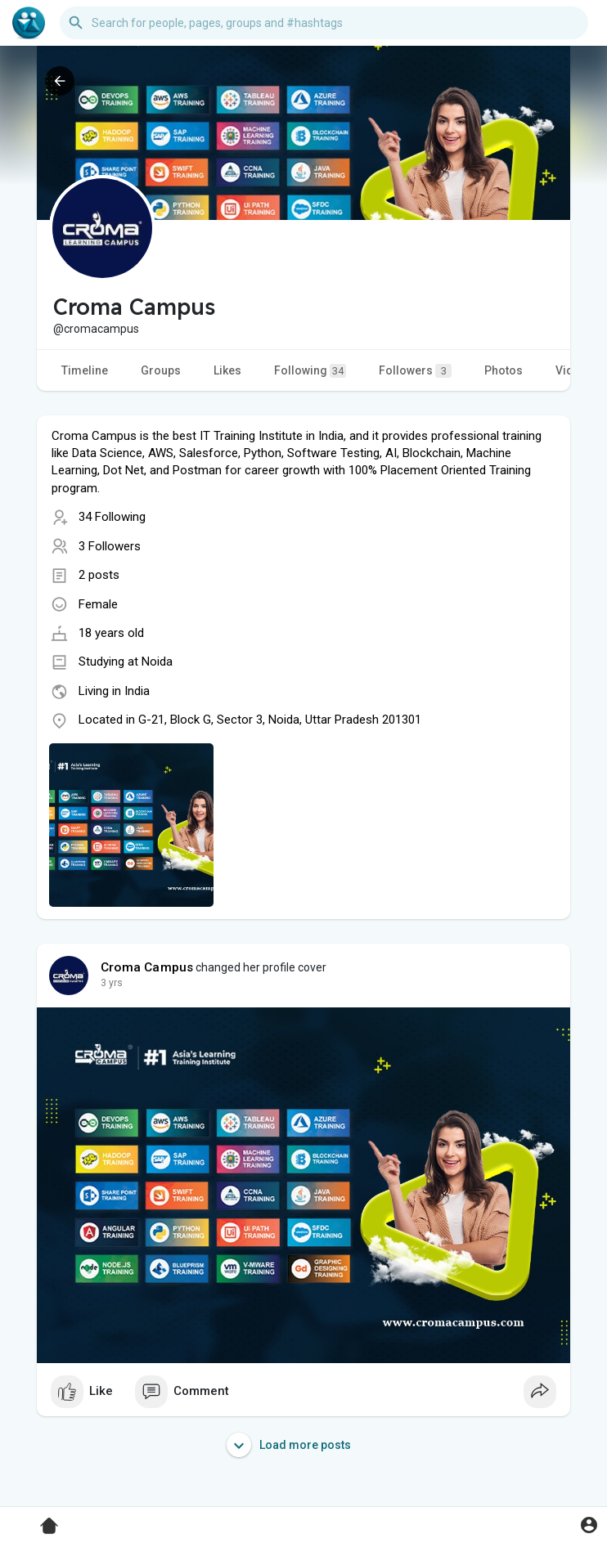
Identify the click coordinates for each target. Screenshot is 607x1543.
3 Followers (110, 546)
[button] (324, 23)
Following (310, 371)
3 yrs (112, 983)
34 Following (112, 516)
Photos (503, 370)
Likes (227, 370)
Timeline (84, 370)
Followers (415, 371)
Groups (161, 370)
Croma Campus (147, 967)
